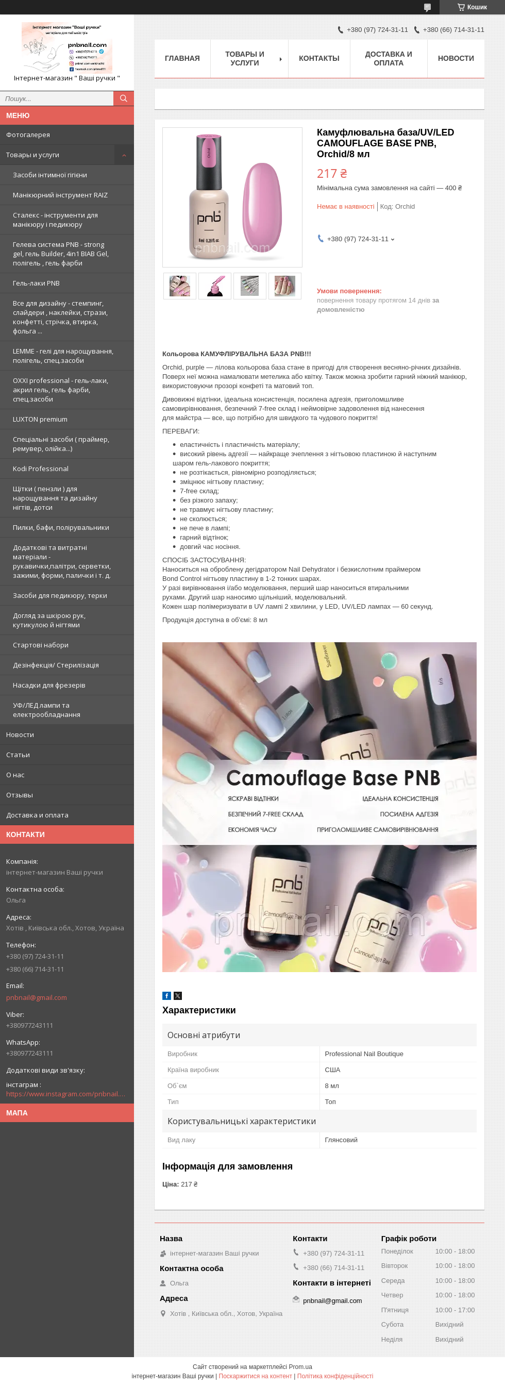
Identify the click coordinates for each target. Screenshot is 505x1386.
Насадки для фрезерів (49, 685)
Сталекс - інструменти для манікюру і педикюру (55, 219)
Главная (182, 58)
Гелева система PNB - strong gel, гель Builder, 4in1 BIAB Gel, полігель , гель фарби (61, 254)
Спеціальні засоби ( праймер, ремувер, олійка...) (61, 444)
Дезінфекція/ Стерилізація (56, 665)
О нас (15, 774)
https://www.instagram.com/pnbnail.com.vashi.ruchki (67, 1093)
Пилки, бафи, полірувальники (61, 527)
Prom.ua (300, 1367)
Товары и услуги (32, 154)
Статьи (18, 754)
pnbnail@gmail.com (36, 997)
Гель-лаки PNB (36, 283)
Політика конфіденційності (335, 1376)
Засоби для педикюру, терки (60, 595)
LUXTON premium (40, 419)
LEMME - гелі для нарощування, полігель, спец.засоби (63, 355)
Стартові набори (41, 644)
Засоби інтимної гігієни (50, 174)
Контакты (319, 58)
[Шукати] (123, 98)
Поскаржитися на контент (255, 1376)
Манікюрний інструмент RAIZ (60, 194)
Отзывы (19, 794)
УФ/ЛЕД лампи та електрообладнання (46, 709)
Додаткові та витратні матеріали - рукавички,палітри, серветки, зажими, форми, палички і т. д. (62, 561)
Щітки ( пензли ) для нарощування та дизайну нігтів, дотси (55, 498)
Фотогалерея (28, 134)
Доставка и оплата (37, 815)
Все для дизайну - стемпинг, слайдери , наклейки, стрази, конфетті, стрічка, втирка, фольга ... (60, 317)
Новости (20, 734)
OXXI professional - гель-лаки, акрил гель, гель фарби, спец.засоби (60, 390)
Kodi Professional (41, 468)
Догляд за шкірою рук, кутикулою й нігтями (49, 620)
